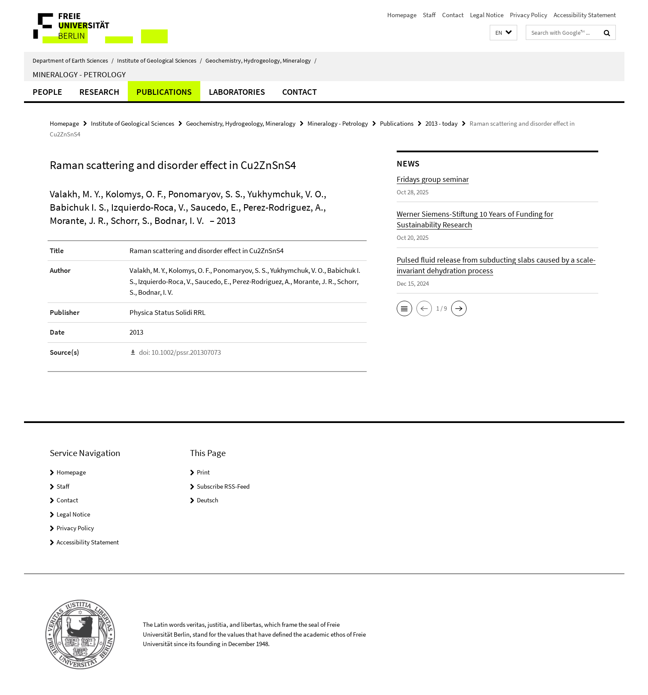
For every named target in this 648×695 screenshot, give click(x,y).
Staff (429, 15)
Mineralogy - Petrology (79, 74)
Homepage (401, 15)
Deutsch (207, 500)
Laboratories (237, 91)
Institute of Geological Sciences (159, 60)
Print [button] (203, 472)
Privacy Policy (528, 15)
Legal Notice (486, 15)
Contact (453, 15)
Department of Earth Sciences (73, 60)
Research (99, 91)
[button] (503, 33)
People (47, 91)
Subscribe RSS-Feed (223, 486)
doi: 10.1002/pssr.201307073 (180, 352)
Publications (164, 91)
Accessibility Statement (585, 15)
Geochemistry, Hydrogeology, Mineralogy (260, 60)
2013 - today (441, 123)
